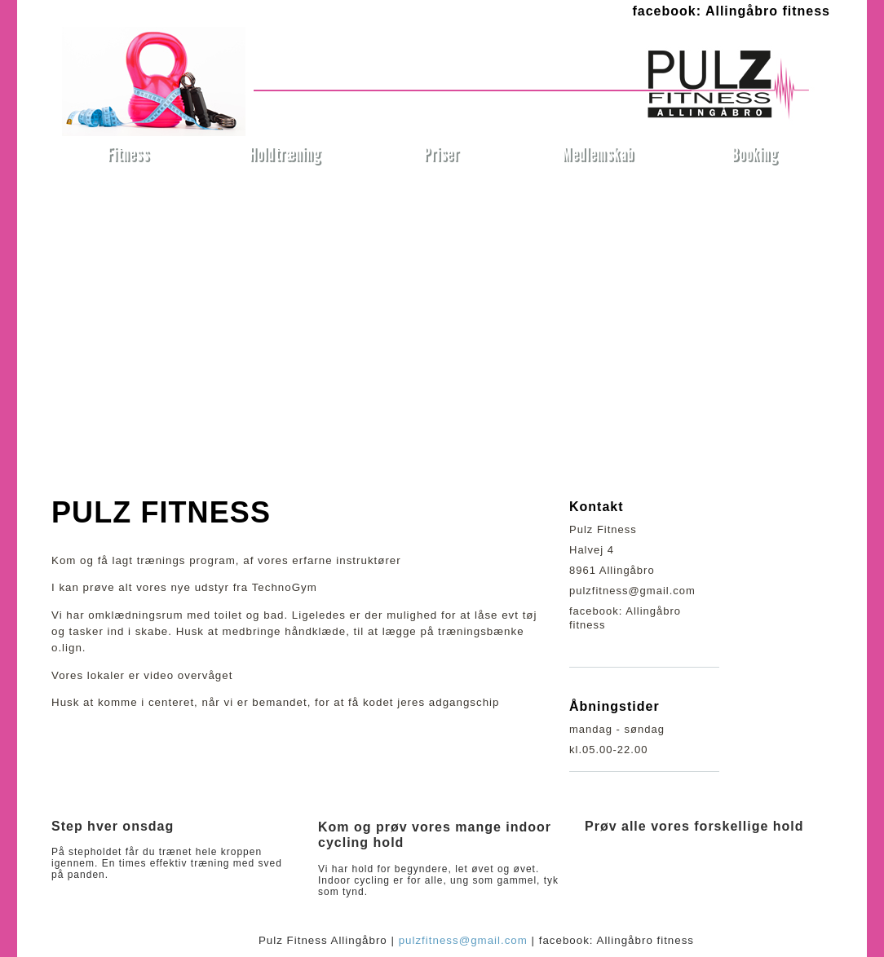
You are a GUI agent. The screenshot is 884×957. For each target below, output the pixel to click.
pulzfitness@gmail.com (463, 940)
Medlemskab (598, 153)
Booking (755, 153)
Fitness (128, 153)
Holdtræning (284, 153)
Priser (442, 153)
